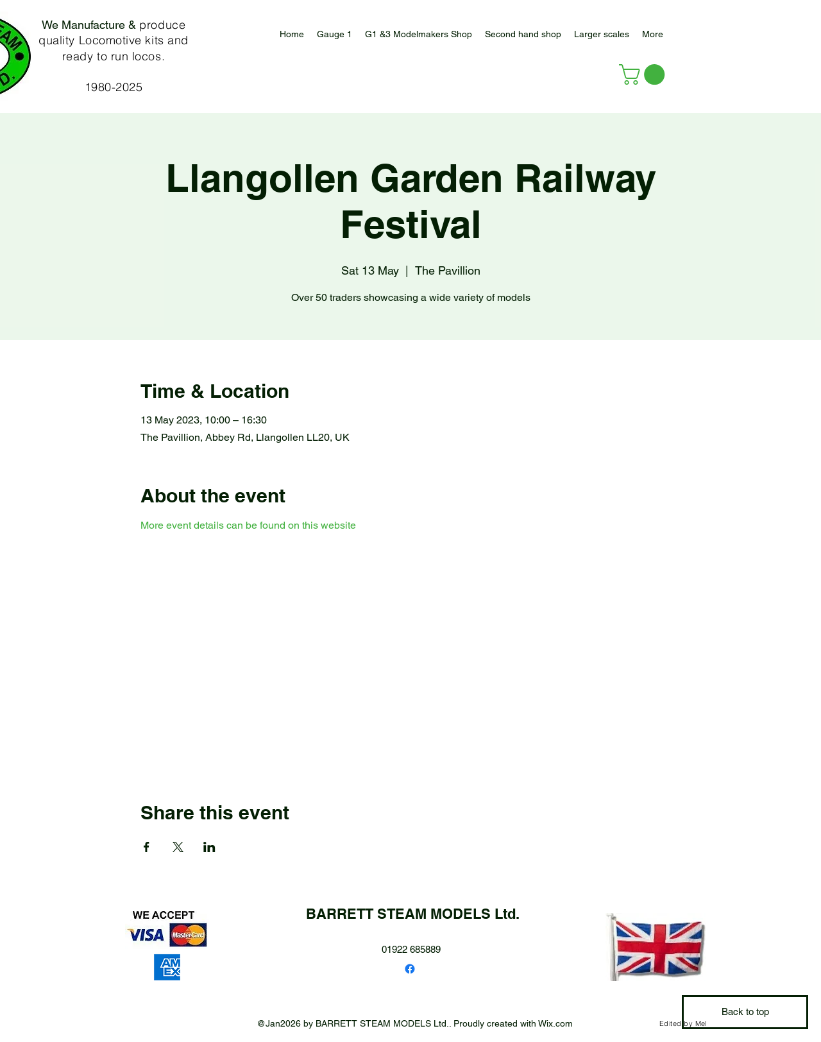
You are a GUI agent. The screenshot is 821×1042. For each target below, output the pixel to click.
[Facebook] (409, 968)
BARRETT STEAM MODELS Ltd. (413, 913)
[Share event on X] (178, 847)
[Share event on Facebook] (146, 847)
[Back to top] (745, 1012)
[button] (602, 34)
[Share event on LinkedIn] (209, 847)
